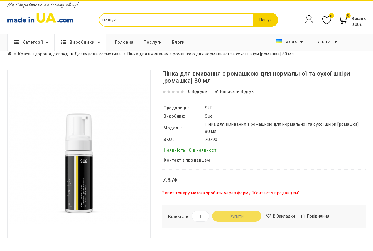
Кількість (178, 216)
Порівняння (318, 216)
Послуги (153, 42)
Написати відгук (234, 91)
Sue (209, 116)
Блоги (178, 42)
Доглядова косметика (98, 54)
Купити (237, 216)
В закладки (284, 216)
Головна (124, 42)
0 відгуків (198, 91)
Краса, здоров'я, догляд (43, 54)
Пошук (265, 20)
